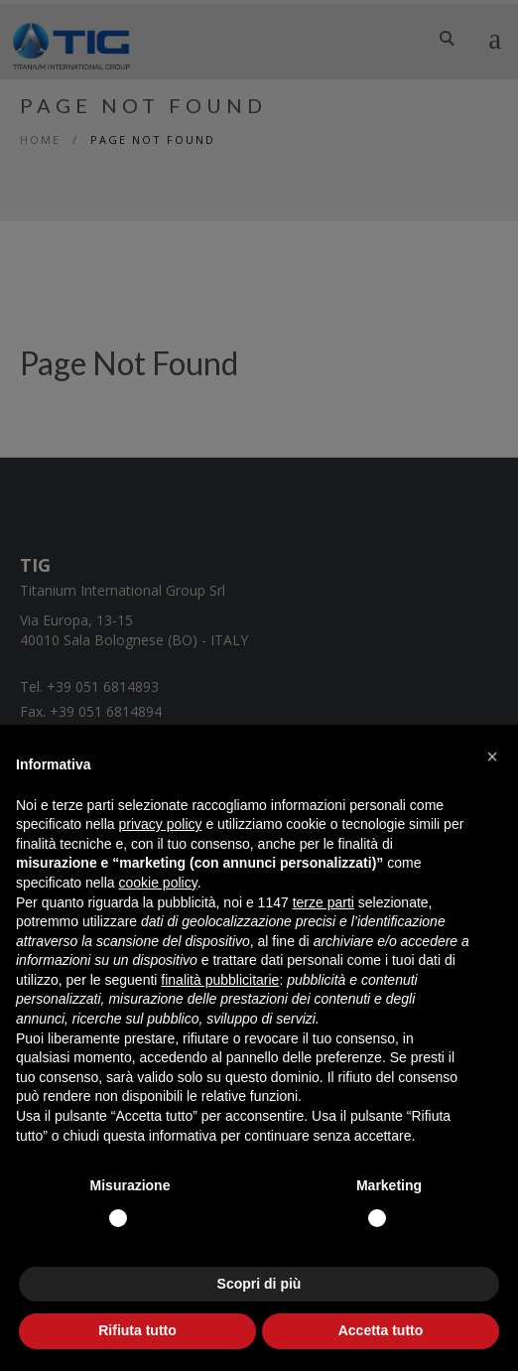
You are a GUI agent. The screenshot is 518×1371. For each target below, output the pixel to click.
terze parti (323, 902)
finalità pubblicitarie (220, 980)
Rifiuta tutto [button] (137, 1330)
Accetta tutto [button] (381, 1330)
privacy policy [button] (160, 824)
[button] (492, 756)
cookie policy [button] (158, 883)
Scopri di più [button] (259, 1284)
